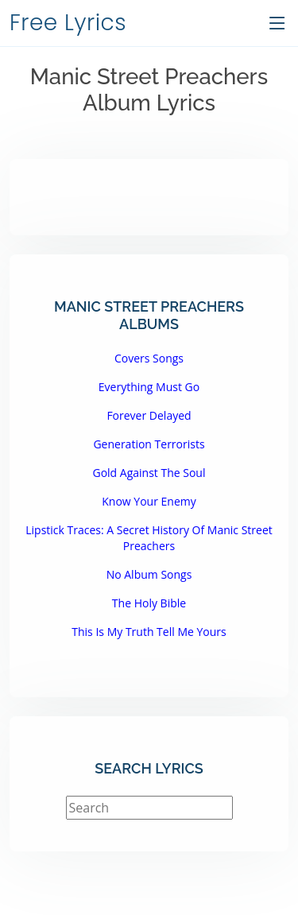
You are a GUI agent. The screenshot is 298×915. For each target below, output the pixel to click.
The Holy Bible (149, 603)
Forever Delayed (148, 415)
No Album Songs (149, 574)
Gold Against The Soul (148, 472)
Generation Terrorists (148, 444)
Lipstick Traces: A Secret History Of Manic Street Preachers (149, 537)
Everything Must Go (149, 386)
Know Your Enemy (148, 501)
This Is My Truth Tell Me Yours (149, 631)
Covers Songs (149, 358)
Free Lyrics (68, 22)
